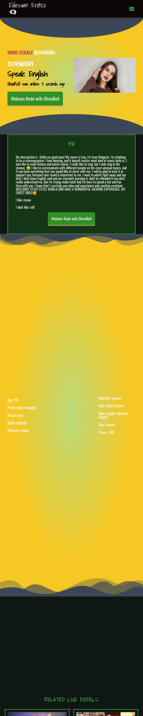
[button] (132, 9)
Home (12, 52)
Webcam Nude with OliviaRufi (35, 98)
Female (26, 52)
